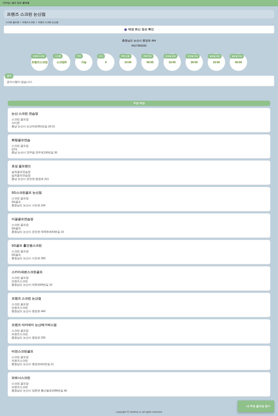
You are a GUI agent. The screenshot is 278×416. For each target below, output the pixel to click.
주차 (79, 56)
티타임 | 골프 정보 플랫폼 (16, 3)
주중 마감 (147, 56)
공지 (9, 76)
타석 (101, 56)
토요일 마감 (192, 56)
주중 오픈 (125, 56)
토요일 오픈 (170, 56)
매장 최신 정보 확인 (141, 29)
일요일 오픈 (215, 56)
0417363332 (139, 45)
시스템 (58, 56)
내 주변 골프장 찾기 (258, 406)
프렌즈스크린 (38, 56)
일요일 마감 (237, 56)
